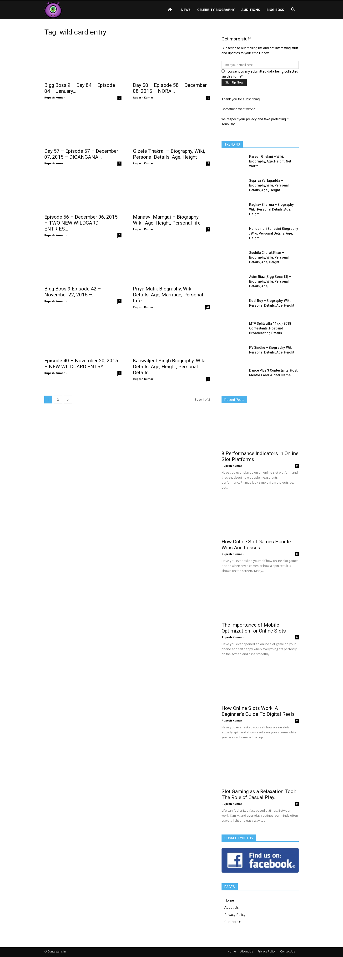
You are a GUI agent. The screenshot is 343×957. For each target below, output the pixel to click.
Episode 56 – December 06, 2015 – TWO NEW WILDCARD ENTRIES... (81, 223)
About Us (231, 907)
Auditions (250, 9)
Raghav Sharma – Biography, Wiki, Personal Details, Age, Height (271, 209)
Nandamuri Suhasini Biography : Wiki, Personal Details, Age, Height (273, 233)
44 (207, 307)
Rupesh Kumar (54, 97)
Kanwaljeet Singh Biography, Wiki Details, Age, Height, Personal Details (169, 366)
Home (229, 900)
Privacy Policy (234, 914)
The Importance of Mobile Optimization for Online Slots (254, 628)
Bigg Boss (275, 9)
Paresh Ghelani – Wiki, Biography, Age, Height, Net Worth (270, 161)
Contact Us (233, 921)
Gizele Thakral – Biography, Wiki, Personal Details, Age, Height (169, 154)
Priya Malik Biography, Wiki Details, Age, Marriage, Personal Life (168, 295)
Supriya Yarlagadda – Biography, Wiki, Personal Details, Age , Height (269, 185)
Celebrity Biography (216, 9)
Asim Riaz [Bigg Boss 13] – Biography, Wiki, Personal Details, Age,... (270, 281)
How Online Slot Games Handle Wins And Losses (256, 544)
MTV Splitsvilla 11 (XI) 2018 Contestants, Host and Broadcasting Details (270, 328)
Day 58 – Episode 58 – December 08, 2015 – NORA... (170, 88)
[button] (293, 9)
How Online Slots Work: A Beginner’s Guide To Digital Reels (258, 711)
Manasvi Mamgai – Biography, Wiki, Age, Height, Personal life (167, 220)
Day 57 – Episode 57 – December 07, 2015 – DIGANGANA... (81, 154)
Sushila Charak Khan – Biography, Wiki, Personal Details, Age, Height (269, 257)
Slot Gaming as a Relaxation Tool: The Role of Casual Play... (259, 794)
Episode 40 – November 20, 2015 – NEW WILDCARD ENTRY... (81, 363)
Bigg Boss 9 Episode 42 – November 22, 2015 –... (72, 292)
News (186, 9)
